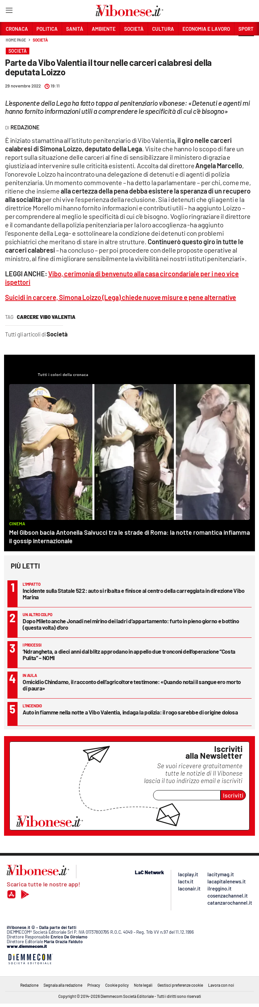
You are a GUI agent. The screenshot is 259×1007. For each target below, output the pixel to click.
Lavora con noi (221, 985)
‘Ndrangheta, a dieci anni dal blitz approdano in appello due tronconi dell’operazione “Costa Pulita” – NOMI (129, 654)
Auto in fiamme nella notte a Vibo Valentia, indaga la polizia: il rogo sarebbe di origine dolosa (130, 712)
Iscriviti (233, 795)
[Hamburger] (9, 12)
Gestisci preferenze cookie (180, 985)
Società (40, 39)
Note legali (143, 985)
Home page (16, 39)
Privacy (93, 985)
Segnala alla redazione (63, 985)
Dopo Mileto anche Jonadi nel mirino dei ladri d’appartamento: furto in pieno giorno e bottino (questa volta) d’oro (131, 624)
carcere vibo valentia (46, 317)
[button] (246, 43)
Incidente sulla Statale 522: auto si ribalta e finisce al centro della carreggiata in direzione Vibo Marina (133, 593)
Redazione (29, 985)
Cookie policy (117, 985)
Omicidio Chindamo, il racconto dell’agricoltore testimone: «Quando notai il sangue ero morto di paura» (132, 684)
